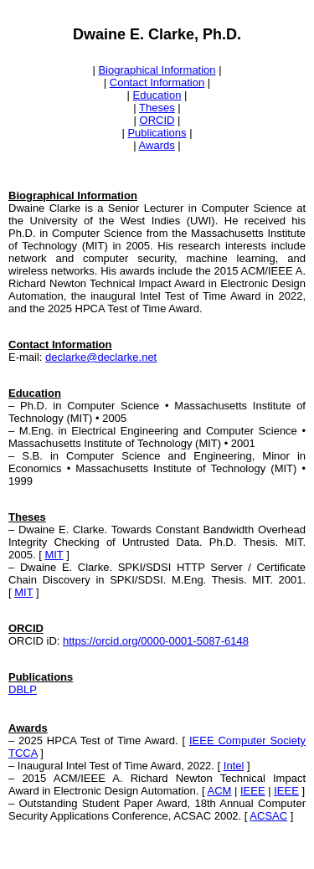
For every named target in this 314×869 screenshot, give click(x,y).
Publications (156, 132)
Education (157, 95)
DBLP (22, 689)
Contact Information (157, 82)
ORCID (157, 120)
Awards (157, 145)
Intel (234, 765)
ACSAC (268, 816)
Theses (157, 107)
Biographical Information (156, 70)
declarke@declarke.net (101, 357)
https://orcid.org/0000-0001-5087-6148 (156, 641)
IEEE (252, 790)
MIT (53, 554)
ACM (220, 790)
